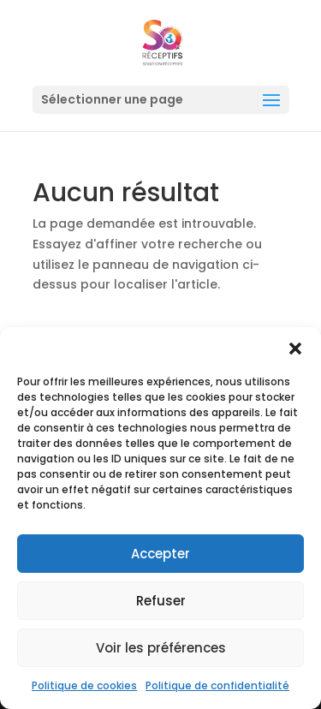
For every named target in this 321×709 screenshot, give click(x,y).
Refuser (161, 601)
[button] (295, 348)
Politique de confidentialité (217, 685)
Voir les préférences (161, 648)
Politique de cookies (84, 685)
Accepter (160, 554)
